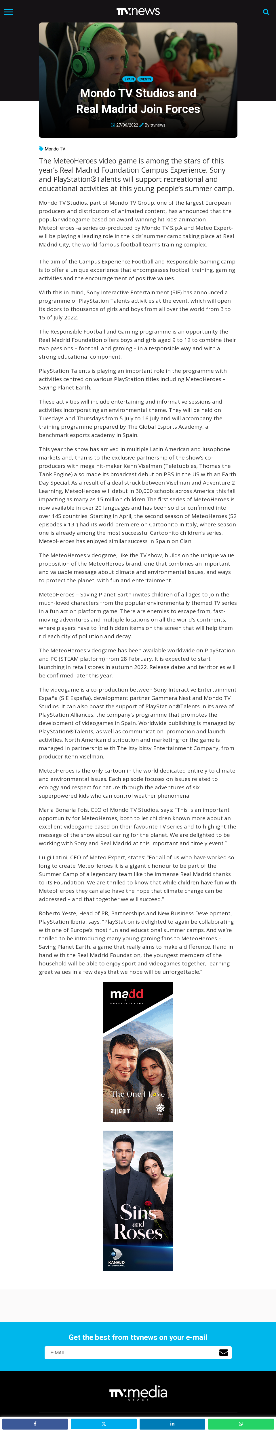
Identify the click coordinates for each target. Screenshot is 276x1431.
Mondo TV (55, 149)
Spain (129, 79)
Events (145, 79)
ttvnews (158, 125)
